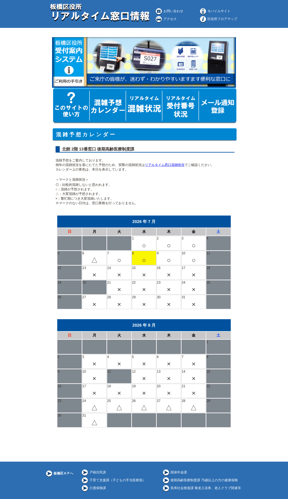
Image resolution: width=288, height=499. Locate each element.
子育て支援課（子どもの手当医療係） (113, 480)
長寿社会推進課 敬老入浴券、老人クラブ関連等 (201, 488)
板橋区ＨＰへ (59, 473)
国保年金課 (174, 472)
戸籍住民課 (93, 472)
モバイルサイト (215, 11)
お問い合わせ (169, 11)
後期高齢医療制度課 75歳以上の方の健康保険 (200, 480)
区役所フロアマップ (218, 19)
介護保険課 (93, 488)
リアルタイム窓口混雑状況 (164, 165)
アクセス (165, 19)
